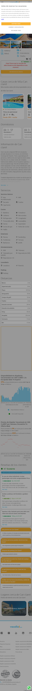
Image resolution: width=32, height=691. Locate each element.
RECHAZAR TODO (16, 30)
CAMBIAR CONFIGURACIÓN (16, 27)
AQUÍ (2, 19)
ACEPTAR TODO (16, 23)
